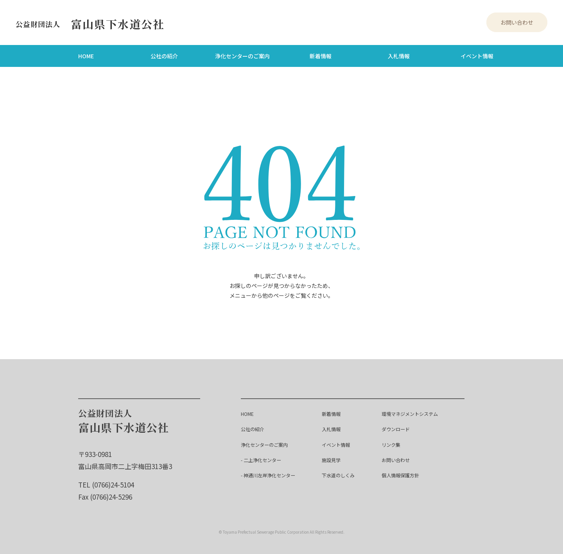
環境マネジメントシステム (413, 413)
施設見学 (334, 458)
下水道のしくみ (342, 474)
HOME (86, 55)
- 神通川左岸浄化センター (273, 474)
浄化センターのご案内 (242, 55)
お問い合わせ (516, 22)
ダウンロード (396, 428)
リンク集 (391, 443)
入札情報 (399, 55)
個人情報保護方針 (402, 474)
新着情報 (321, 55)
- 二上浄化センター (264, 458)
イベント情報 (477, 55)
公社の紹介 (164, 55)
